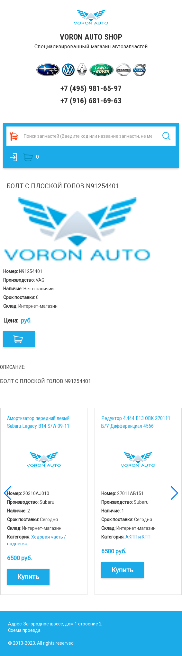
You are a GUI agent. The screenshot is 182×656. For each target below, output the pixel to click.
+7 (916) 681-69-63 (91, 100)
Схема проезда (24, 630)
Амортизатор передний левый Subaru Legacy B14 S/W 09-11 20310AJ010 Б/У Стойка (38, 422)
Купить (28, 577)
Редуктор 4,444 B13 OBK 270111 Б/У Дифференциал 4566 (135, 422)
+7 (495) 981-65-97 (91, 88)
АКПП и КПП (137, 536)
